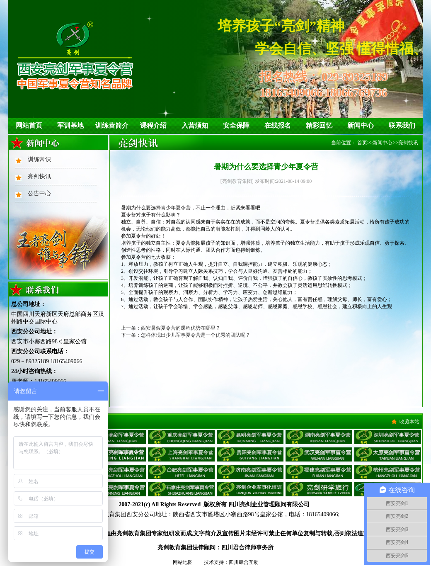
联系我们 (402, 125)
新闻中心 (360, 125)
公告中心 (39, 193)
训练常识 (39, 159)
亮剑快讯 (39, 176)
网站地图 (183, 562)
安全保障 (236, 125)
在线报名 (277, 125)
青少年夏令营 (176, 208)
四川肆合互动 (244, 562)
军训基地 (70, 125)
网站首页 (29, 125)
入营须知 (195, 125)
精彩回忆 (319, 125)
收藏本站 (409, 422)
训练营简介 (111, 125)
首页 (362, 143)
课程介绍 (153, 125)
